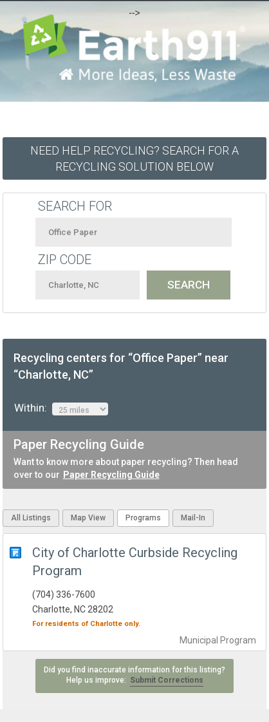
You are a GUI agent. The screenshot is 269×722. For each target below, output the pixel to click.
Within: (61, 408)
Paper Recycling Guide (111, 475)
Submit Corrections (166, 680)
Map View (88, 517)
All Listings (31, 517)
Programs (143, 517)
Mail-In (193, 517)
